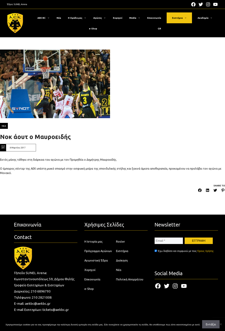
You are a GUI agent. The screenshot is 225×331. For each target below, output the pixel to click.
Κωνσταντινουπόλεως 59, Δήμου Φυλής (44, 279)
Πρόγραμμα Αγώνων (98, 251)
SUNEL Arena (20, 4)
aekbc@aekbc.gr (37, 303)
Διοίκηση (122, 260)
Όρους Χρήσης (205, 251)
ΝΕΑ (4, 126)
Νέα (59, 18)
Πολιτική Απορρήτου (129, 279)
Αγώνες (101, 18)
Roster (120, 241)
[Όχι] (220, 324)
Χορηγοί (117, 18)
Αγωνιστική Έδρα (96, 260)
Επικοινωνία (154, 18)
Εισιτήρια (181, 18)
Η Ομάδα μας (79, 18)
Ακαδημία (207, 18)
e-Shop (93, 28)
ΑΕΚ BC (45, 18)
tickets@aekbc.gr (55, 310)
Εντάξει (211, 324)
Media (136, 18)
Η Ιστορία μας (93, 241)
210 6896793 (41, 291)
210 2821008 (42, 297)
